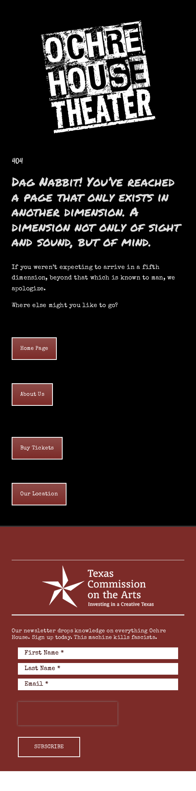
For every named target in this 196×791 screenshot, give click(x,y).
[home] (34, 348)
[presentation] (67, 713)
